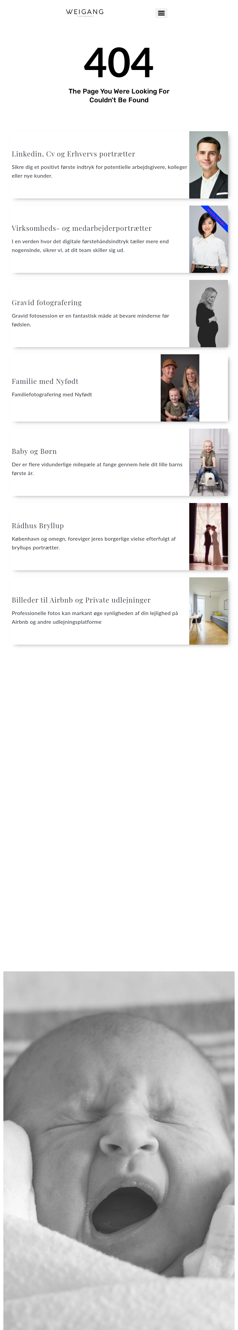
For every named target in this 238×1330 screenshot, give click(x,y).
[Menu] (161, 13)
